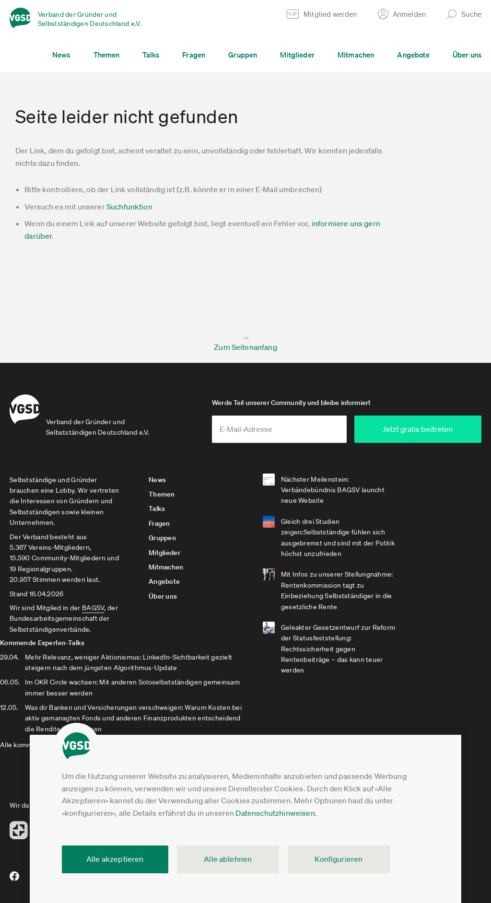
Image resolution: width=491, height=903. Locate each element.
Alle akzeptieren (115, 859)
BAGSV (93, 611)
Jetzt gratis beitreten (424, 432)
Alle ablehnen (228, 859)
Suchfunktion (129, 206)
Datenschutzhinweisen (275, 813)
